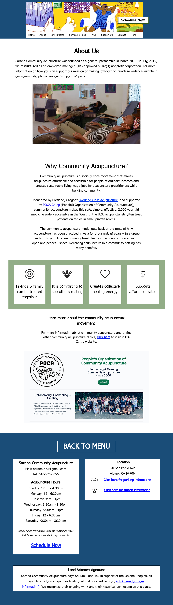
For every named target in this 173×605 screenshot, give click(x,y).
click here (103, 337)
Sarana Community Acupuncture (46, 463)
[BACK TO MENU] (86, 446)
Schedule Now (46, 545)
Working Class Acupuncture (98, 200)
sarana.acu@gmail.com (49, 469)
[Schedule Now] (133, 20)
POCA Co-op (51, 205)
